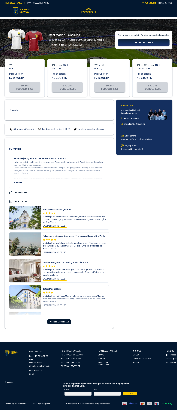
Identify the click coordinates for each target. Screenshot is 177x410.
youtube (171, 359)
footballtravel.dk (71, 348)
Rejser (136, 359)
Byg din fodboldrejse (24, 84)
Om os (101, 352)
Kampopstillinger (142, 356)
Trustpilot (14, 107)
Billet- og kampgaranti (104, 360)
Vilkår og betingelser (41, 401)
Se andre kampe (144, 39)
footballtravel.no (71, 356)
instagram (171, 356)
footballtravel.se (70, 363)
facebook (171, 352)
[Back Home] (22, 11)
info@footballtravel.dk (133, 121)
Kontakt (102, 356)
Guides (136, 352)
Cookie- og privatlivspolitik (16, 401)
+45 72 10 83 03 (130, 115)
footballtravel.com (71, 352)
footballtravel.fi (70, 359)
